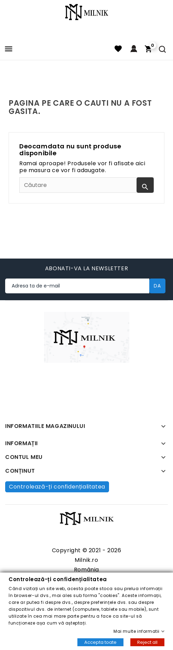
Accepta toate (100, 642)
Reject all (147, 642)
